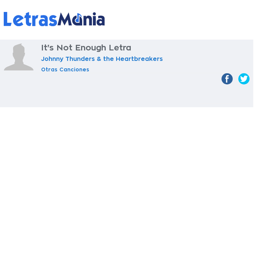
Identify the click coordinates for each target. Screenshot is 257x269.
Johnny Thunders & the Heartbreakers (102, 59)
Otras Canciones (65, 69)
